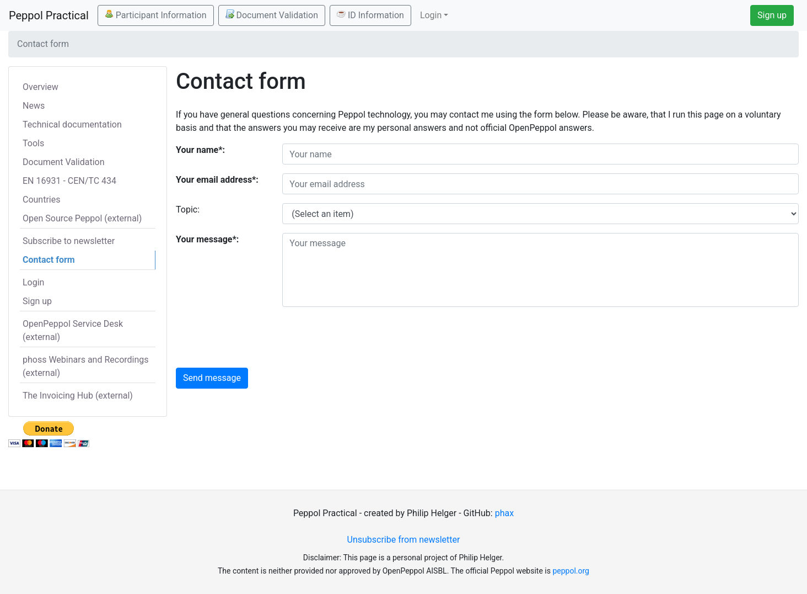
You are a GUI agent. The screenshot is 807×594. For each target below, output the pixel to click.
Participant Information (156, 14)
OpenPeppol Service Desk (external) (73, 330)
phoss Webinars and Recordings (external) (86, 366)
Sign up (772, 15)
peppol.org (570, 570)
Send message (212, 378)
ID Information (370, 14)
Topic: (188, 209)
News (34, 105)
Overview (40, 87)
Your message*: (207, 239)
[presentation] (366, 337)
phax (504, 513)
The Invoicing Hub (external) (78, 395)
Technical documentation (72, 124)
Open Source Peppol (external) (82, 218)
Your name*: (200, 150)
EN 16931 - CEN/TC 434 (69, 181)
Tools (33, 143)
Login (33, 282)
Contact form (49, 259)
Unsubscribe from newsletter (403, 539)
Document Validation (271, 14)
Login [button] (431, 15)
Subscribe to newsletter (69, 241)
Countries (41, 199)
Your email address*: (217, 179)
